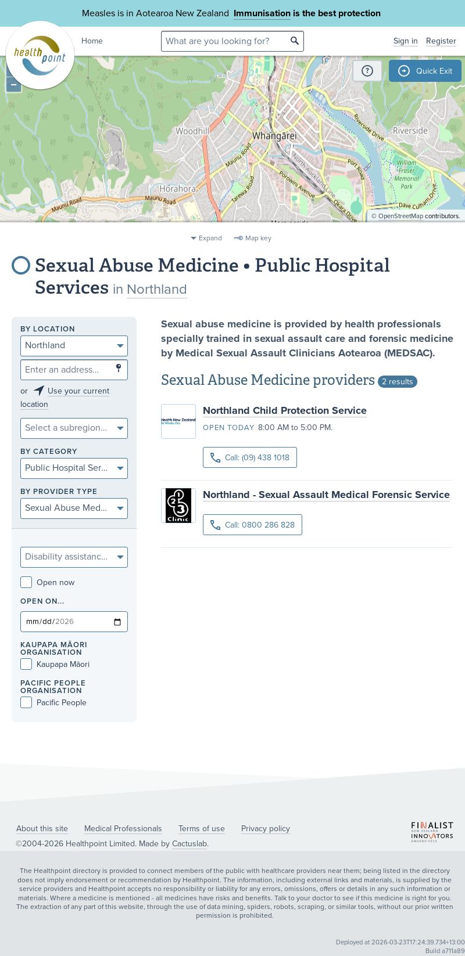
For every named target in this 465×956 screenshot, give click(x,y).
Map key (258, 238)
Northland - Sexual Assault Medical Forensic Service (326, 494)
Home (92, 41)
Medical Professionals (123, 829)
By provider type (59, 492)
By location (47, 329)
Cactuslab (189, 844)
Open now (47, 582)
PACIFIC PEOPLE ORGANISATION (53, 687)
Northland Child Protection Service (285, 410)
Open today (229, 427)
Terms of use (201, 829)
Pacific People (53, 702)
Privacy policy (265, 829)
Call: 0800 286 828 (252, 525)
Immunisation (262, 13)
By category (48, 452)
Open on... (42, 601)
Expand (210, 238)
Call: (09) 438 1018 (249, 458)
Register (441, 41)
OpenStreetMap (400, 224)
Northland (157, 289)
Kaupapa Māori (55, 664)
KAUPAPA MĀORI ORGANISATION (53, 648)
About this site (42, 829)
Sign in (406, 41)
